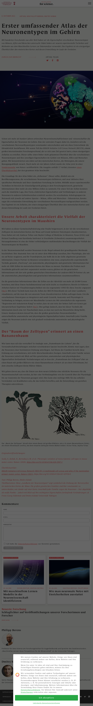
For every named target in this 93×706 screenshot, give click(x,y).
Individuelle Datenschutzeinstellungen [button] (46, 702)
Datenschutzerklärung (30, 689)
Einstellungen (27, 691)
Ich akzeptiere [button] (46, 696)
